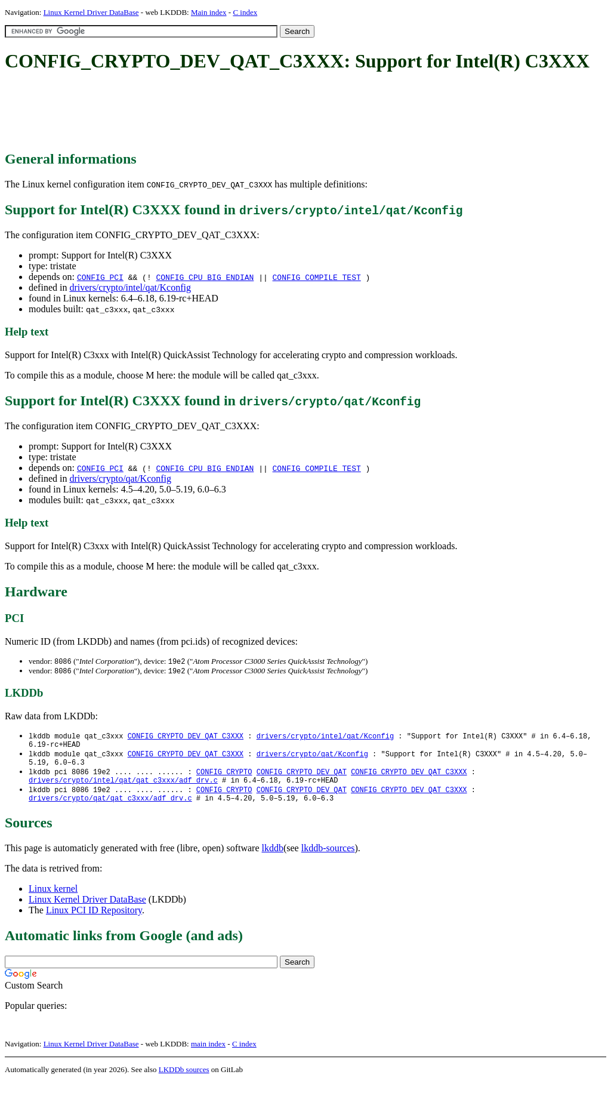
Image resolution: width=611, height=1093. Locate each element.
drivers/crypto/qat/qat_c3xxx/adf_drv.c (110, 808)
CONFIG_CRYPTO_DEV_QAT (302, 778)
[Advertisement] (222, 112)
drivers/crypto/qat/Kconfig (120, 478)
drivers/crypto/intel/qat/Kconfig (130, 287)
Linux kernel (53, 899)
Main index (209, 12)
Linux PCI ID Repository (94, 921)
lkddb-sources (328, 859)
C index (245, 12)
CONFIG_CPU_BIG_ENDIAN (205, 277)
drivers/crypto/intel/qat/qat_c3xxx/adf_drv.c (123, 788)
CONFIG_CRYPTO (224, 778)
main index (208, 1054)
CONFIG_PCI (100, 277)
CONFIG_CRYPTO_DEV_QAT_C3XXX (185, 737)
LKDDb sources (184, 1080)
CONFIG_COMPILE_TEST (317, 277)
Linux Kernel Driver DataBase (91, 12)
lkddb (272, 859)
